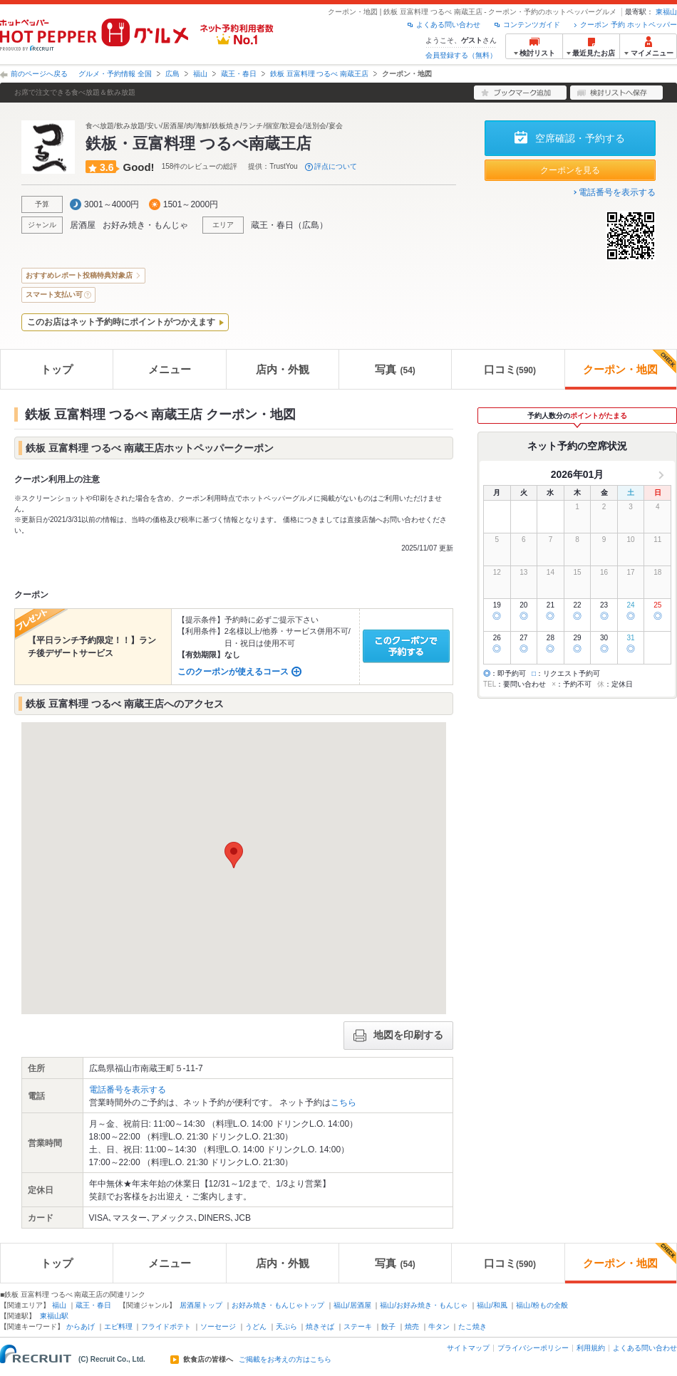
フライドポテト (166, 1326)
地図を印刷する (398, 1035)
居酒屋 (82, 225)
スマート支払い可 (54, 294)
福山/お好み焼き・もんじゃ (423, 1305)
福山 (200, 74)
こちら (343, 1102)
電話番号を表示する (617, 192)
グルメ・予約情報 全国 (115, 74)
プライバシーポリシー (533, 1348)
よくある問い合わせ (448, 24)
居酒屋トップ (201, 1305)
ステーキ (357, 1326)
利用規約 (591, 1348)
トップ (57, 369)
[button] (233, 855)
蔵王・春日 (239, 74)
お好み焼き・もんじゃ (145, 225)
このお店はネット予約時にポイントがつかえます (121, 322)
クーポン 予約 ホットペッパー (628, 24)
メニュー (169, 369)
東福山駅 (54, 1316)
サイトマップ (468, 1348)
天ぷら (286, 1326)
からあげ (80, 1326)
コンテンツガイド (531, 24)
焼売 (412, 1326)
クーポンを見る (570, 170)
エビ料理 (118, 1326)
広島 (172, 74)
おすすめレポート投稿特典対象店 (79, 275)
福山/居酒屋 (352, 1305)
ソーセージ (218, 1326)
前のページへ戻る (39, 74)
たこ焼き (472, 1326)
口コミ (510, 369)
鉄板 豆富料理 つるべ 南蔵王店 (319, 74)
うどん (256, 1326)
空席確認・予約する (580, 138)
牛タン (439, 1326)
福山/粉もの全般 (542, 1305)
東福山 (666, 12)
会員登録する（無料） (461, 55)
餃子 (388, 1326)
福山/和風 (492, 1305)
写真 (395, 369)
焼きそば (320, 1326)
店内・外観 (282, 369)
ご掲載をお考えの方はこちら (285, 1359)
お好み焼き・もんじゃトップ (278, 1305)
